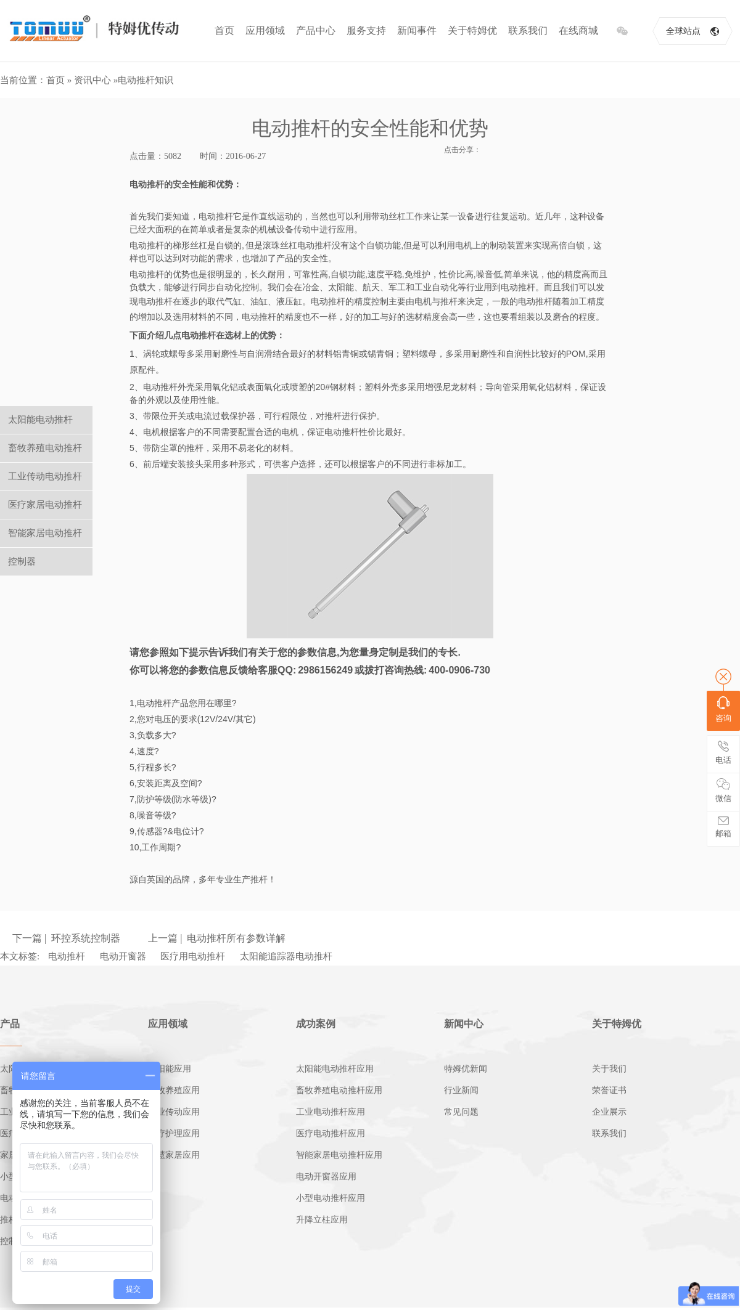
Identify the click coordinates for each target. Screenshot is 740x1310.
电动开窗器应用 (326, 1176)
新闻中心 (463, 1024)
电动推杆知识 (145, 80)
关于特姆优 (472, 30)
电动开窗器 (123, 956)
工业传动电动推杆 (45, 476)
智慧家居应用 (174, 1155)
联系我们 (528, 30)
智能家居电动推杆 (45, 533)
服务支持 (366, 30)
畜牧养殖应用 (174, 1090)
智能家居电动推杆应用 (339, 1155)
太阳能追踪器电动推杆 (286, 956)
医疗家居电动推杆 (45, 505)
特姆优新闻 (465, 1068)
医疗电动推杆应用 (330, 1133)
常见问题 (461, 1112)
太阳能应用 (169, 1068)
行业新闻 (461, 1090)
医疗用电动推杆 (192, 956)
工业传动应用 (174, 1112)
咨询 (723, 709)
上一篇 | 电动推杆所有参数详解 (217, 938)
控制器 (22, 561)
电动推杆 (66, 956)
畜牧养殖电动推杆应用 (339, 1090)
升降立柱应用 (322, 1219)
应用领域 (265, 30)
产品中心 (315, 30)
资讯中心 (92, 80)
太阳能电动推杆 (40, 420)
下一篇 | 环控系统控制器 (66, 938)
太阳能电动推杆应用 (335, 1068)
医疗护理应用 (174, 1133)
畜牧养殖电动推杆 (45, 448)
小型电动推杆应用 (330, 1198)
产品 (10, 1024)
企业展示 (609, 1112)
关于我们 (609, 1068)
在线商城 (578, 30)
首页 (224, 30)
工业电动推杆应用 (330, 1112)
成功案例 (315, 1024)
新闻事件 (417, 30)
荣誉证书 (609, 1090)
